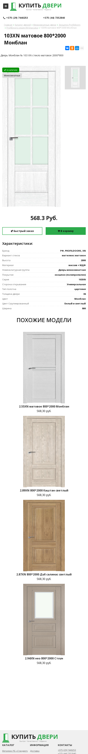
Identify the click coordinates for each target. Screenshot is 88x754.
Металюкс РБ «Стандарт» (15, 750)
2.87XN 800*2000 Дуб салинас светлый (44, 574)
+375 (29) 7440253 (15, 18)
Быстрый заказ (22, 231)
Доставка (34, 750)
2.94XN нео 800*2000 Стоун (44, 658)
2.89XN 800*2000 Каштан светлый (44, 490)
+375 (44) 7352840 (54, 17)
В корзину (66, 231)
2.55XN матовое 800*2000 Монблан (44, 406)
